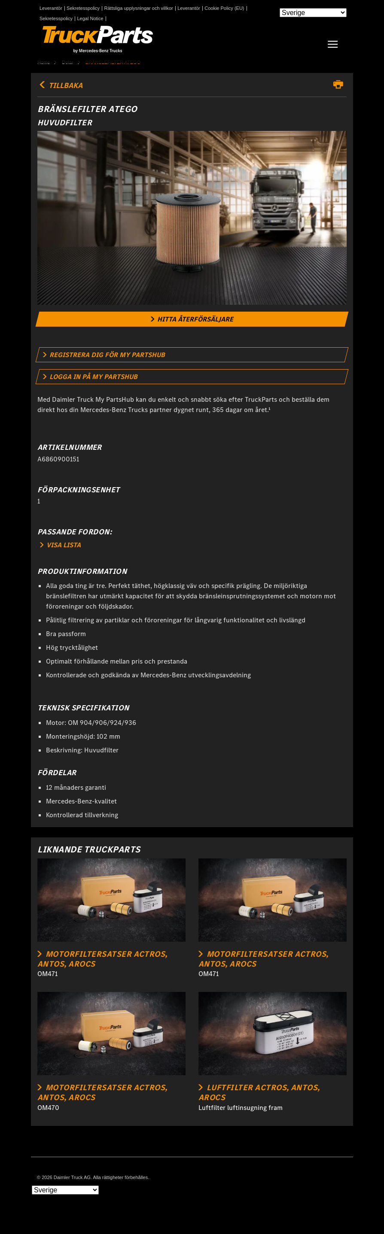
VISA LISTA (60, 544)
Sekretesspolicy (83, 8)
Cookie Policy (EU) (224, 8)
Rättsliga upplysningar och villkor (138, 8)
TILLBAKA (59, 85)
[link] (192, 319)
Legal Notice (90, 18)
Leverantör (51, 8)
